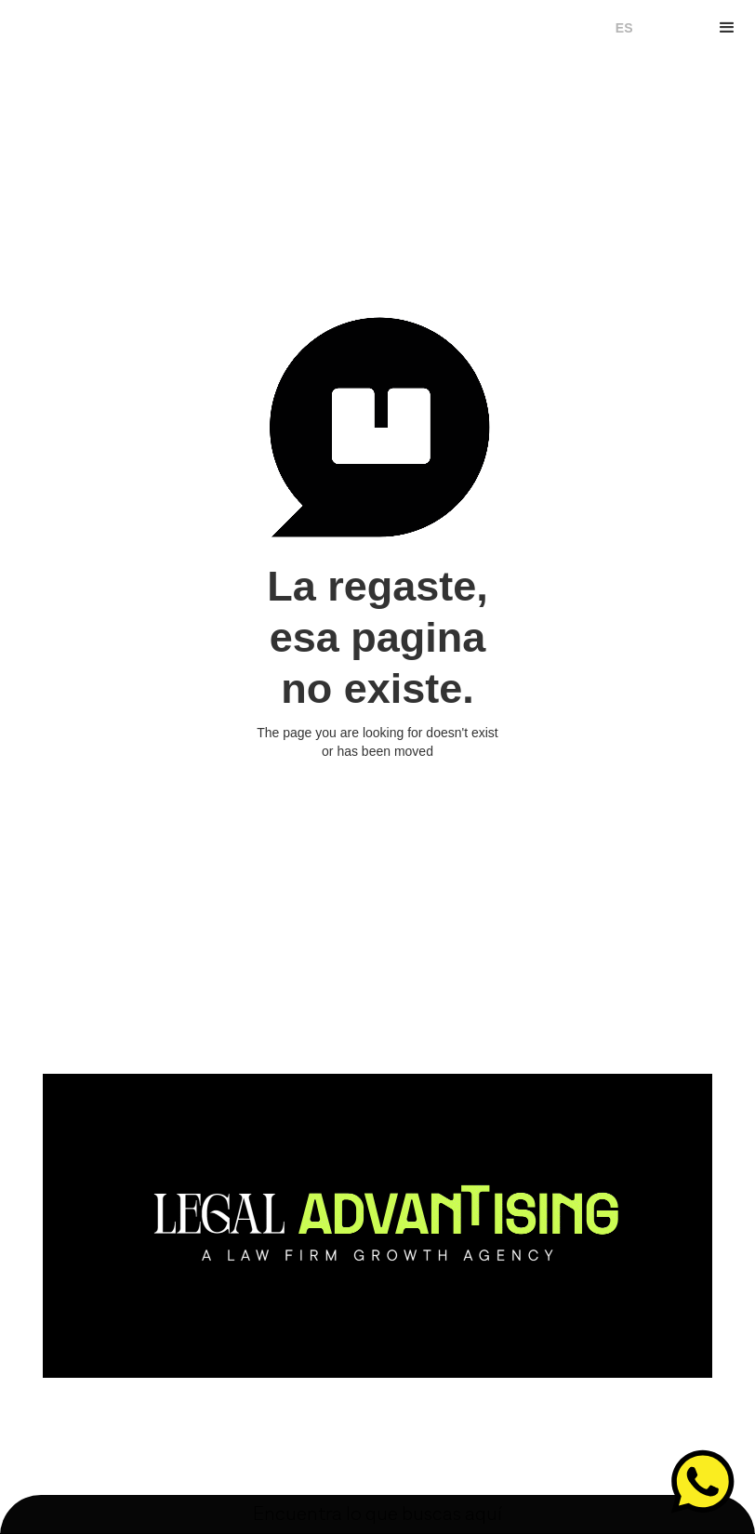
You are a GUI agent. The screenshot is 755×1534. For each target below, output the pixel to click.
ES (624, 27)
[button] (727, 28)
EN (651, 27)
